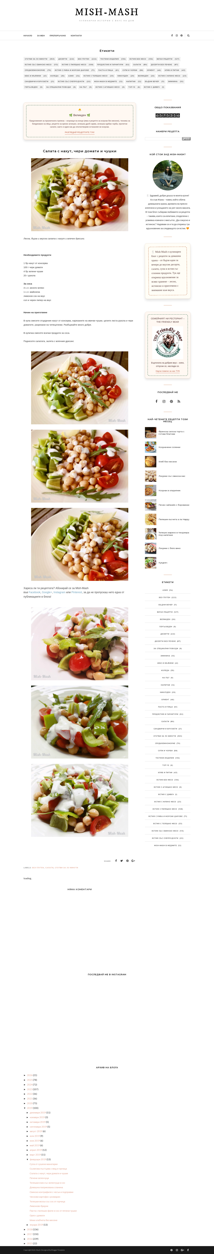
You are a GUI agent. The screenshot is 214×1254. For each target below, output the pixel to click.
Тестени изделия (109, 59)
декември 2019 (38, 1112)
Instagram (59, 592)
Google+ (47, 592)
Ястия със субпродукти (71, 82)
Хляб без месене (168, 461)
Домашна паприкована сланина (46, 1187)
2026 (30, 1075)
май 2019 (35, 1145)
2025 (30, 1079)
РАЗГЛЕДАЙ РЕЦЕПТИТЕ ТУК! (79, 132)
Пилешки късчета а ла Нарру (174, 519)
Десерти (62, 59)
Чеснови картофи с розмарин (45, 1196)
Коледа (54, 76)
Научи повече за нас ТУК (168, 371)
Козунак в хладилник (169, 490)
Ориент (151, 70)
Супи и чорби (129, 70)
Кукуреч (163, 562)
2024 (30, 1084)
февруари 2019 (38, 1159)
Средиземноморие (35, 70)
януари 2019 (37, 1224)
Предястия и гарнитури (110, 65)
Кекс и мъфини (33, 76)
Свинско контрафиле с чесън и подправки (51, 1192)
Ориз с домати (37, 1215)
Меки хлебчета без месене (44, 1220)
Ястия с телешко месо (95, 76)
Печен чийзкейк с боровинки (174, 505)
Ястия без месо (137, 59)
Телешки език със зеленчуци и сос (47, 1182)
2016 (30, 1238)
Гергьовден (31, 87)
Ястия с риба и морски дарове (72, 70)
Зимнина (173, 82)
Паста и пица (105, 70)
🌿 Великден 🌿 (79, 115)
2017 (30, 1234)
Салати (137, 65)
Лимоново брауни (39, 1206)
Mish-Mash (107, 12)
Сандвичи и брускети (36, 82)
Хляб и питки (172, 70)
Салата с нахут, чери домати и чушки (49, 1173)
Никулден (122, 76)
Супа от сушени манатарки (44, 1164)
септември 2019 (38, 1126)
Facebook (34, 592)
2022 (30, 1093)
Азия (71, 76)
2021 (30, 1098)
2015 (30, 1243)
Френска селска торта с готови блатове (171, 432)
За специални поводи (58, 87)
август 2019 (36, 1131)
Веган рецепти (164, 59)
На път (83, 87)
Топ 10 (131, 87)
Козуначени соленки (169, 447)
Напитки (131, 82)
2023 (30, 1089)
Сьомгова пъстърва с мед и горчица (48, 1168)
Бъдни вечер (152, 82)
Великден (143, 76)
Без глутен (83, 59)
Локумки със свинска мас (172, 476)
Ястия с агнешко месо (107, 87)
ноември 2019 (37, 1117)
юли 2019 (35, 1136)
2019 (30, 1108)
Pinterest (76, 592)
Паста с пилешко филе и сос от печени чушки (53, 1210)
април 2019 (36, 1150)
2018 (30, 1229)
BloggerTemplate (58, 1250)
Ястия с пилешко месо (74, 65)
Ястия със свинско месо (38, 65)
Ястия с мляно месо (169, 76)
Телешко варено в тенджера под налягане (174, 533)
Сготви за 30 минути (36, 59)
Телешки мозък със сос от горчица (47, 1201)
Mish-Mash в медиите (105, 82)
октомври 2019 (38, 1122)
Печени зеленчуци (39, 1178)
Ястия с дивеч (152, 87)
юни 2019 (35, 1140)
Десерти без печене (161, 65)
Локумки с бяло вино (170, 548)
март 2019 (35, 1154)
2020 (30, 1103)
